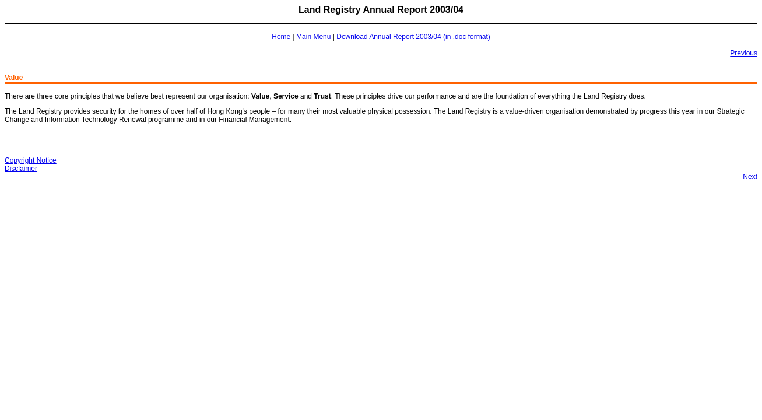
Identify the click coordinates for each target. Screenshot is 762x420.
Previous (743, 53)
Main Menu (313, 37)
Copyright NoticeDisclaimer (31, 164)
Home (281, 37)
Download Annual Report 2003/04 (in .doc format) (413, 37)
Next (750, 177)
